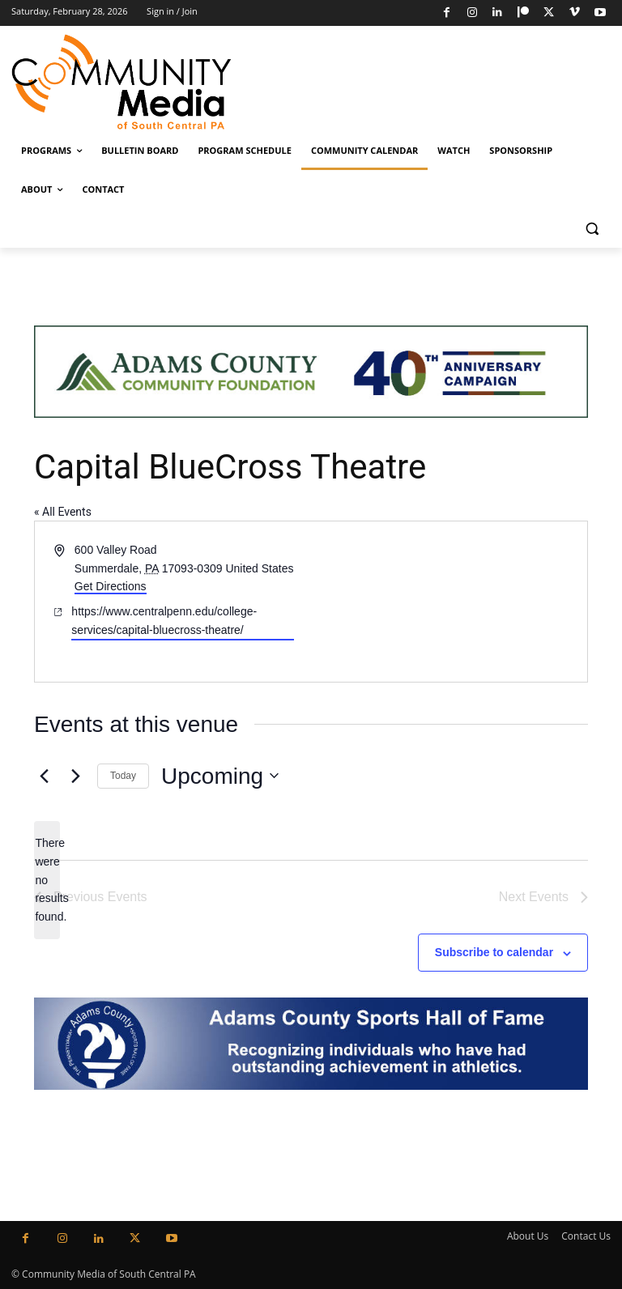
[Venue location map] (448, 601)
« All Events (63, 511)
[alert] (47, 879)
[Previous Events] (43, 775)
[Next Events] (75, 775)
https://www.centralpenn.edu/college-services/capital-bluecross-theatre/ (164, 620)
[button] (592, 229)
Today (123, 775)
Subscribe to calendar (494, 952)
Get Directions (111, 586)
